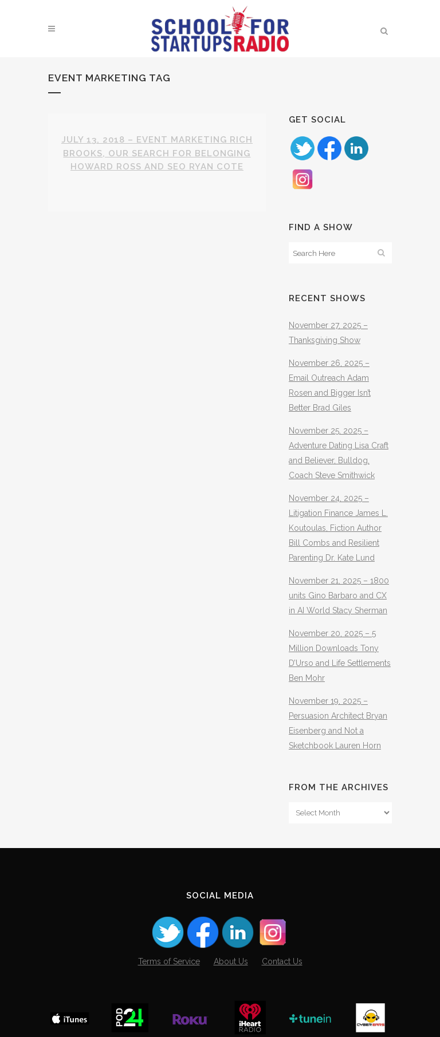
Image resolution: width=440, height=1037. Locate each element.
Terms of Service (169, 961)
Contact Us (282, 961)
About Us (231, 961)
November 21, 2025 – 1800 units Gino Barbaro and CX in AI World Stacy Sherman (339, 595)
